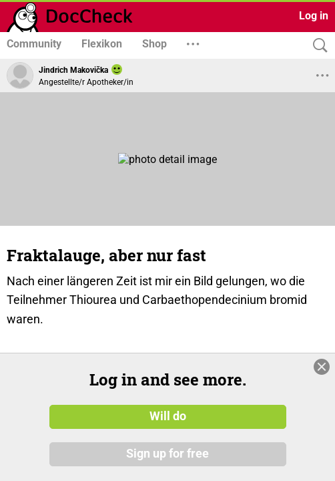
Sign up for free (167, 453)
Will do (167, 416)
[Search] (317, 45)
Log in (313, 15)
